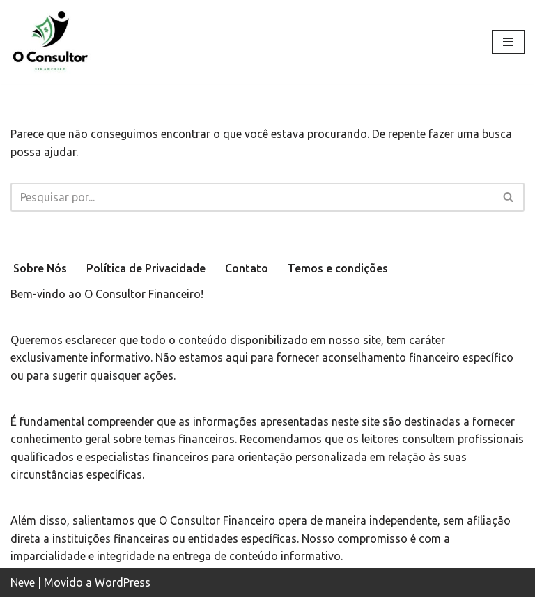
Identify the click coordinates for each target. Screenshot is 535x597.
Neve (22, 582)
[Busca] (251, 197)
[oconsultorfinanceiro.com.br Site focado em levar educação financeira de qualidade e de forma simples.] (52, 42)
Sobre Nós (40, 268)
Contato (246, 268)
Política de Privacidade (146, 268)
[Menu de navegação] (508, 42)
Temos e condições (338, 268)
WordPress (122, 582)
